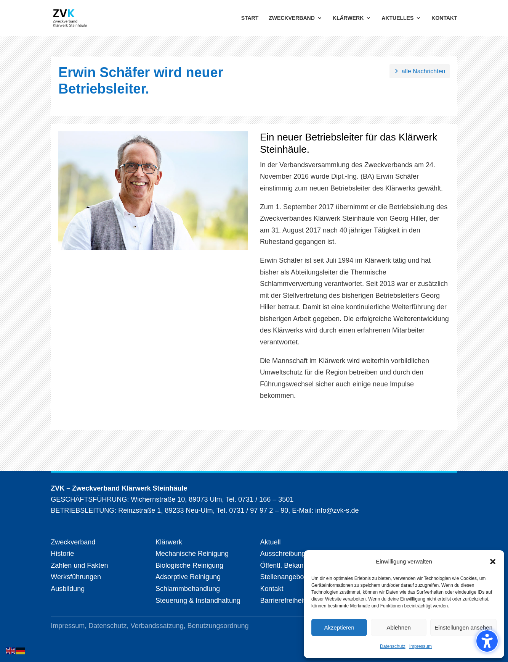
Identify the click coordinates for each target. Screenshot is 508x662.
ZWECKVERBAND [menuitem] (292, 18)
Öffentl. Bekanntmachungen (302, 565)
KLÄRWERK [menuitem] (348, 18)
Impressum (420, 646)
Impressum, (69, 626)
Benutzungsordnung (218, 626)
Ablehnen (398, 627)
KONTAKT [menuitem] (444, 18)
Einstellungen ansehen (463, 627)
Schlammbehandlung (187, 589)
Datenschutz (392, 646)
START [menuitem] (250, 18)
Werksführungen (76, 577)
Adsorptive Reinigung (188, 577)
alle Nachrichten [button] (424, 71)
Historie (62, 553)
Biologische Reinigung (189, 565)
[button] (493, 561)
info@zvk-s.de (336, 510)
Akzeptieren (339, 627)
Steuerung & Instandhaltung (197, 600)
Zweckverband (73, 542)
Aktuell (270, 542)
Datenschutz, (109, 626)
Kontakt (271, 589)
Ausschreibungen (286, 553)
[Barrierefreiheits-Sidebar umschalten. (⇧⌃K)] (487, 641)
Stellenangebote (284, 577)
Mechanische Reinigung (192, 553)
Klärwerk (168, 542)
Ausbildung (68, 589)
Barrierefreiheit (282, 600)
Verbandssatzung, (158, 626)
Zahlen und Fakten (79, 565)
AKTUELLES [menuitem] (397, 18)
